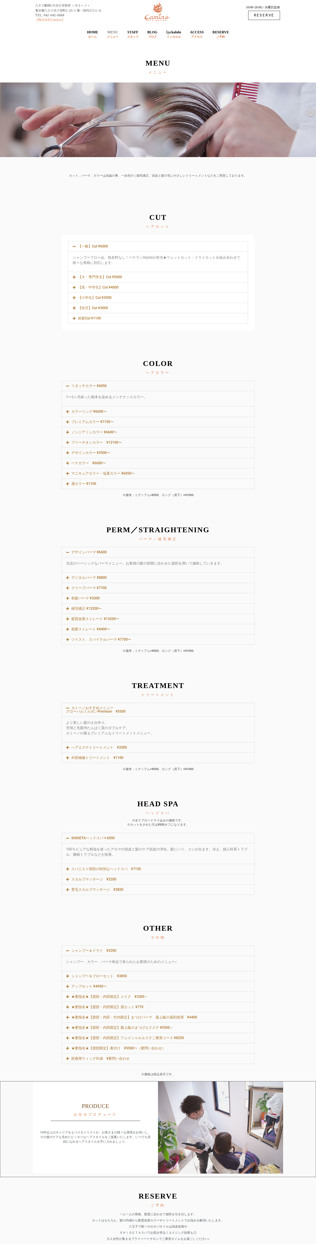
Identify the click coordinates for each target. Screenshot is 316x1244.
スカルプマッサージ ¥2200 (93, 879)
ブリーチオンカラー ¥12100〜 (96, 442)
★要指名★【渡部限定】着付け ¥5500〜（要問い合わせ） (118, 1048)
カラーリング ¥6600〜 (89, 411)
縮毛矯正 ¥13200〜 (86, 608)
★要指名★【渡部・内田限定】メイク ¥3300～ (109, 997)
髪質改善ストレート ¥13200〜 (95, 619)
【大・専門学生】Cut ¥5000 (100, 277)
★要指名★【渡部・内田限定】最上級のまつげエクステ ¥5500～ (122, 1027)
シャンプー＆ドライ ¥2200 (93, 950)
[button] (158, 246)
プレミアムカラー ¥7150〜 (92, 422)
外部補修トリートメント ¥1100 (97, 758)
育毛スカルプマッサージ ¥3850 (97, 889)
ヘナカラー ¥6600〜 (88, 463)
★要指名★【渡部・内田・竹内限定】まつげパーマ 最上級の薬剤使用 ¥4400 (134, 1017)
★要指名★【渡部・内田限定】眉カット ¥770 (107, 1007)
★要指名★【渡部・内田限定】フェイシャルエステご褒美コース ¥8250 (127, 1038)
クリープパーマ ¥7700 (89, 588)
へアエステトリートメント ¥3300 (99, 747)
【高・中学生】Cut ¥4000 (98, 287)
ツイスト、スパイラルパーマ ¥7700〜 (101, 639)
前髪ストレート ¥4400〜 (90, 629)
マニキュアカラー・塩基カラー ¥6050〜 (103, 473)
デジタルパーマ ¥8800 (89, 577)
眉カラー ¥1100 (83, 484)
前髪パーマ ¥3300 (85, 598)
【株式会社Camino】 (50, 20)
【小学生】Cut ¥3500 (94, 298)
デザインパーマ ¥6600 (89, 552)
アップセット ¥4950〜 (89, 986)
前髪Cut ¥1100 (89, 318)
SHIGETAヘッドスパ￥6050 (93, 838)
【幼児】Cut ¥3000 (93, 308)
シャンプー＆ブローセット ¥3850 (99, 976)
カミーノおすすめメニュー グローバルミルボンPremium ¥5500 (96, 709)
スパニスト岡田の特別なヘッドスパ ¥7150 (106, 869)
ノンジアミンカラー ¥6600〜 (94, 432)
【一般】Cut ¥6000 (93, 246)
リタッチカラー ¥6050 (89, 386)
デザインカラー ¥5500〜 (90, 453)
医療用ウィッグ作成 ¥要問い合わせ (100, 1058)
